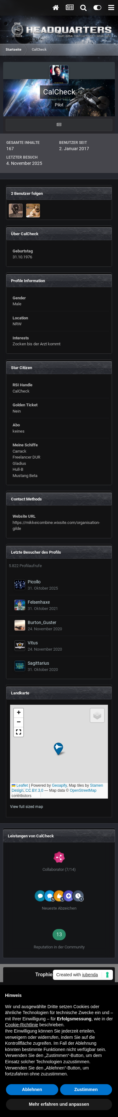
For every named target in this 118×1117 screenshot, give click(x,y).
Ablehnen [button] (32, 1089)
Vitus (33, 642)
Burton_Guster (42, 622)
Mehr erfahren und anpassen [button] (59, 1104)
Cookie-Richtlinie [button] (21, 1024)
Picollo (34, 581)
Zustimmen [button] (86, 1089)
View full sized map (26, 807)
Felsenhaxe (39, 602)
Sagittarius (38, 663)
